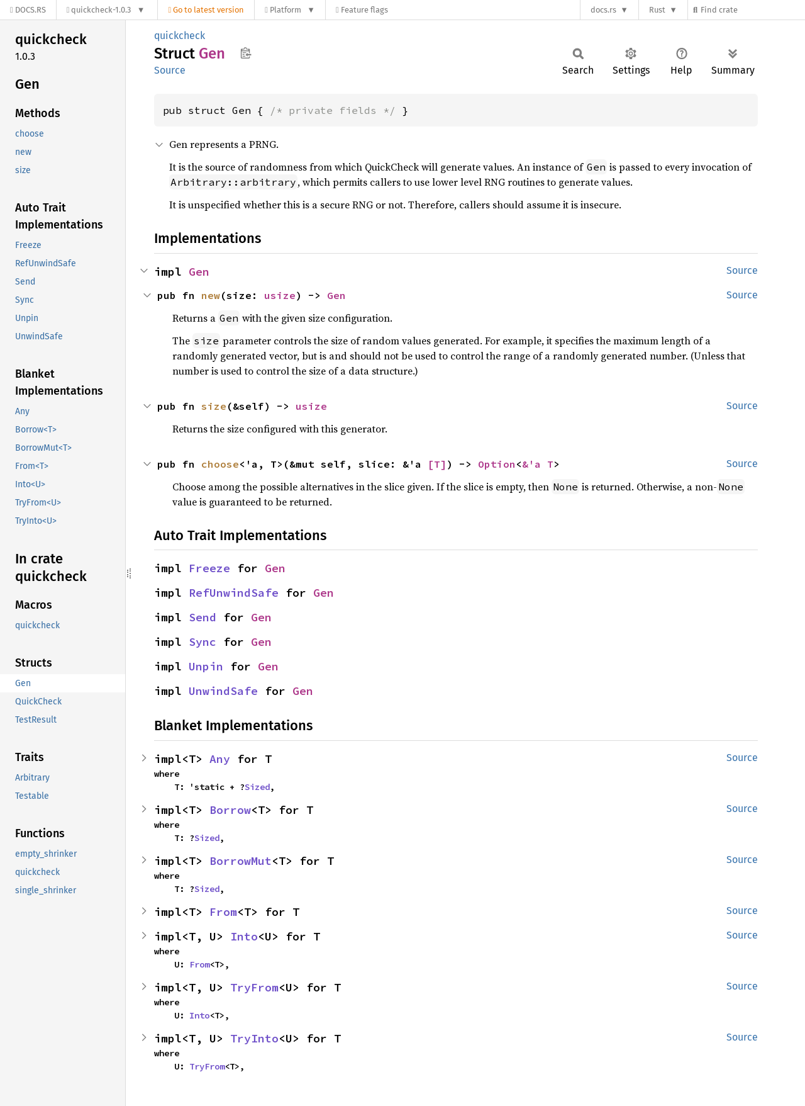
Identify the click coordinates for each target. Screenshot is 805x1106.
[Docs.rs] (28, 10)
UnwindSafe (223, 691)
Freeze (209, 568)
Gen (199, 271)
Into (244, 936)
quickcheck (179, 36)
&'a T (537, 464)
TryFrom (254, 987)
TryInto (254, 1038)
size (213, 406)
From (223, 912)
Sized (257, 787)
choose (220, 464)
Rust (657, 9)
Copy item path (245, 53)
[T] (437, 464)
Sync (202, 642)
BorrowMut (240, 861)
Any (219, 759)
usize (280, 295)
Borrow (230, 810)
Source (170, 70)
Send (202, 617)
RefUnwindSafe (234, 592)
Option (497, 464)
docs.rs (603, 9)
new (210, 295)
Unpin (206, 666)
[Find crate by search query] (752, 10)
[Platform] (290, 10)
